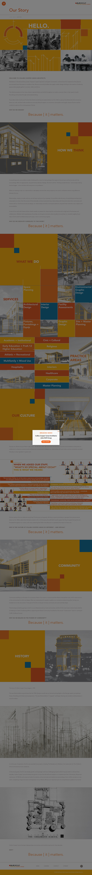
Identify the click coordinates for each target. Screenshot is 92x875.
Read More (46, 441)
